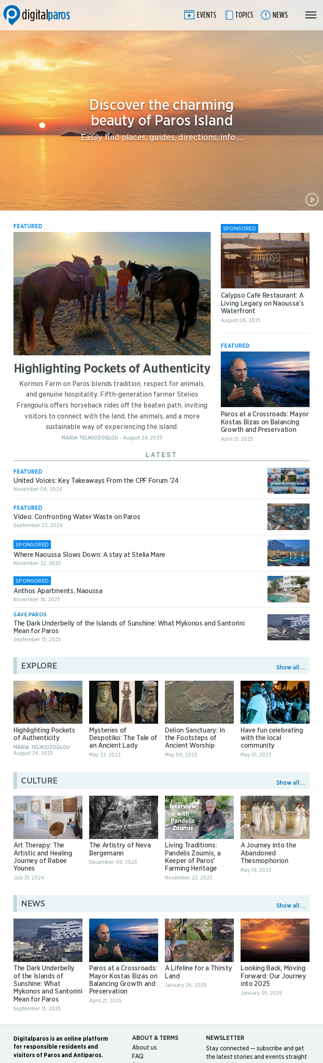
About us (144, 1048)
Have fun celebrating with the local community (272, 738)
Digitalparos (37, 15)
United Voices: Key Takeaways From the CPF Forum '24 (96, 480)
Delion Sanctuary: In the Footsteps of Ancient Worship (195, 738)
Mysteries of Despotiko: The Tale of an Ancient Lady (123, 738)
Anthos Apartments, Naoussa (58, 591)
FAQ (137, 1057)
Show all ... (290, 668)
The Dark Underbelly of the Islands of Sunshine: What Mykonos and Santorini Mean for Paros (47, 984)
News (280, 15)
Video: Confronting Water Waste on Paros (76, 517)
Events (206, 15)
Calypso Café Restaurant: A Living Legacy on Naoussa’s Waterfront (262, 303)
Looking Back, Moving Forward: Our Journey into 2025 (273, 976)
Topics (244, 15)
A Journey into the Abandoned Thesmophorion (268, 853)
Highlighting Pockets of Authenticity (112, 369)
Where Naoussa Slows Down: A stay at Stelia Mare (89, 554)
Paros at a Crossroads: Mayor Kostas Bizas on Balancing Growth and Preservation (265, 422)
